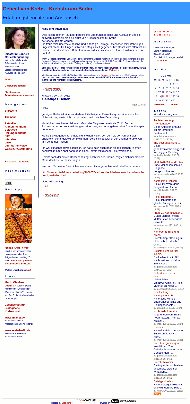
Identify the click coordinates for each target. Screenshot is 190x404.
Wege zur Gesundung (18, 148)
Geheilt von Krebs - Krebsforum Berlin (47, 8)
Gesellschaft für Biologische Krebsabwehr (15, 308)
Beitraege (11, 129)
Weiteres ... (114, 70)
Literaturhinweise (16, 145)
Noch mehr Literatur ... (167, 311)
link (47, 186)
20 (163, 96)
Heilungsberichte (15, 132)
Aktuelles (11, 123)
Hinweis (158, 327)
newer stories (52, 88)
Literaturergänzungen (166, 343)
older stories (52, 194)
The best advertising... (167, 142)
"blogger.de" (106, 75)
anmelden (162, 60)
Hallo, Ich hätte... (164, 196)
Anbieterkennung (16, 126)
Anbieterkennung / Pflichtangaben (164, 122)
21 (167, 96)
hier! (28, 270)
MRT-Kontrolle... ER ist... (168, 161)
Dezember (159, 104)
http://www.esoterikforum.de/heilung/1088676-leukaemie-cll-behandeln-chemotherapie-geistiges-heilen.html (93, 174)
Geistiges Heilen (163, 381)
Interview (10, 139)
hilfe (7, 136)
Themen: (10, 117)
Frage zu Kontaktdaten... (168, 212)
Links (8, 142)
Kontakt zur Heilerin (165, 180)
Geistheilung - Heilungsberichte (163, 294)
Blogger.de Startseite (17, 161)
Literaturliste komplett (15, 86)
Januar (174, 104)
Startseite (11, 110)
